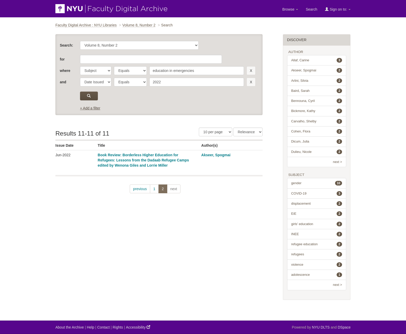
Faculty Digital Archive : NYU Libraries (86, 25)
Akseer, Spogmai (215, 155)
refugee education (316, 244)
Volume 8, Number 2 (139, 25)
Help (90, 327)
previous (140, 189)
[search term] (196, 70)
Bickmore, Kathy (316, 111)
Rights (118, 327)
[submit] (89, 96)
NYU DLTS (321, 327)
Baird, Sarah (316, 90)
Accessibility (138, 327)
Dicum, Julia (316, 141)
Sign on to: (338, 9)
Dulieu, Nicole (316, 152)
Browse (290, 9)
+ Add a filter (90, 108)
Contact (103, 327)
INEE (316, 234)
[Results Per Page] (215, 132)
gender (316, 183)
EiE (316, 213)
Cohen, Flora (316, 131)
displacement (316, 203)
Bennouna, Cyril (316, 101)
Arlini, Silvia (316, 80)
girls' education (316, 224)
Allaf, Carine (316, 60)
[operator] (130, 70)
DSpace (344, 327)
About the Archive (69, 327)
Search (311, 9)
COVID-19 (316, 193)
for (62, 59)
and (63, 82)
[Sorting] (248, 132)
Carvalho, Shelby (316, 121)
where (65, 71)
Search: (66, 45)
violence (316, 264)
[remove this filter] (251, 70)
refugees (316, 254)
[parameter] (95, 70)
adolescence (316, 274)
